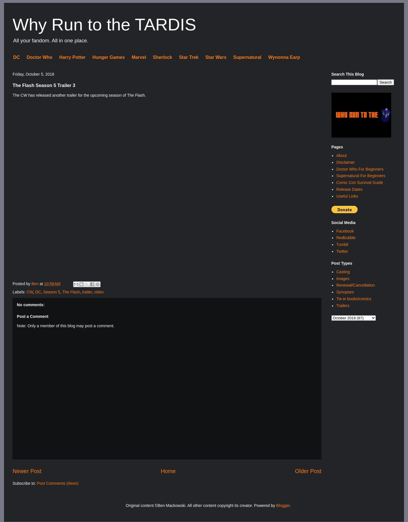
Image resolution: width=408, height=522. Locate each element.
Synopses (345, 292)
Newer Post (27, 471)
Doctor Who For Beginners (360, 169)
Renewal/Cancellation (355, 285)
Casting (343, 272)
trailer (87, 292)
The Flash (71, 292)
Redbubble (346, 237)
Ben (35, 283)
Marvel (139, 57)
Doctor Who (39, 57)
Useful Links (347, 196)
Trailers (342, 305)
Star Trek (188, 57)
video (98, 292)
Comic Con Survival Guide (359, 182)
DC (16, 57)
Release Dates (349, 189)
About (341, 155)
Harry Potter (72, 57)
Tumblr (342, 244)
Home (168, 471)
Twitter (342, 251)
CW (29, 292)
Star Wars (215, 57)
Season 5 (51, 292)
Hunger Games (109, 57)
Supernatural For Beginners (360, 175)
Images (342, 278)
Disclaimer (345, 162)
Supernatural (247, 57)
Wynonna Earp (284, 57)
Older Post (308, 471)
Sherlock (162, 57)
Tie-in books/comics (353, 299)
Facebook (345, 231)
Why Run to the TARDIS (104, 24)
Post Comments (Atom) (57, 483)
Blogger (283, 505)
